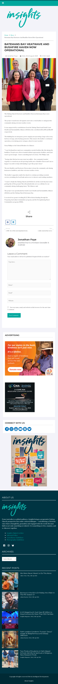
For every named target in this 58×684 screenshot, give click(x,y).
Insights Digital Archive (15, 533)
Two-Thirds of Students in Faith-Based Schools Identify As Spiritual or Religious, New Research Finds (36, 653)
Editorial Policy (12, 535)
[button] (7, 222)
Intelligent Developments (41, 676)
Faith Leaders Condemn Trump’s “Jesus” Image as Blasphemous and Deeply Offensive (36, 633)
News (12, 35)
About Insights (29, 681)
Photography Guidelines (15, 540)
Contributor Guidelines (15, 537)
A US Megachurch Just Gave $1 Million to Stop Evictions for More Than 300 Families (36, 613)
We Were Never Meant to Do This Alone (35, 573)
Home (6, 35)
